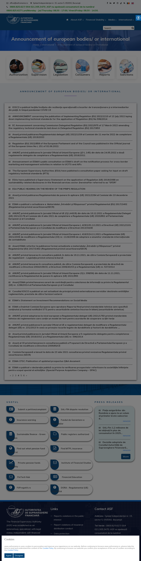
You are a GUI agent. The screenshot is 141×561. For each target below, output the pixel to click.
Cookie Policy (48, 548)
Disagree (19, 555)
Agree (8, 555)
